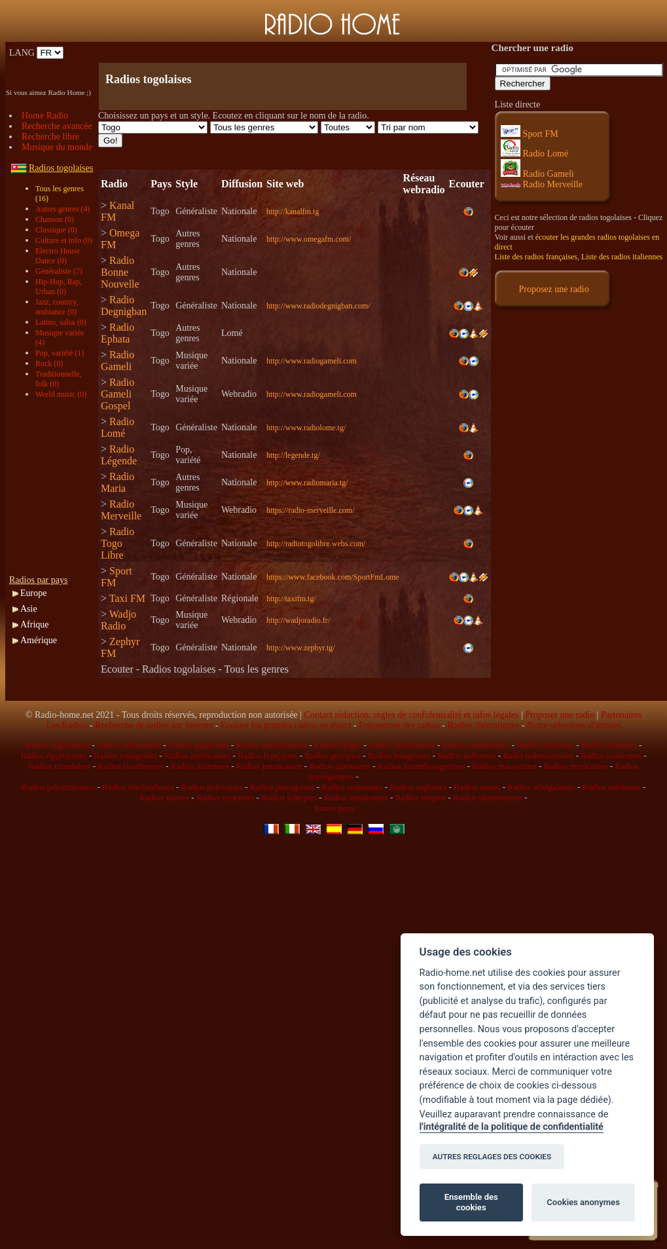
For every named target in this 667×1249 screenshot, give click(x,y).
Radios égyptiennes (53, 755)
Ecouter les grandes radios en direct (286, 725)
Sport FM (529, 134)
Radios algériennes (58, 745)
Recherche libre (50, 136)
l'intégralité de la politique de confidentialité (512, 1126)
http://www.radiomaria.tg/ (307, 482)
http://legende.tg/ (293, 455)
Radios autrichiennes (271, 745)
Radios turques (420, 797)
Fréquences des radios (399, 725)
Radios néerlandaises (137, 787)
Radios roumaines (352, 787)
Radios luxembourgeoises (421, 766)
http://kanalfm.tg (292, 211)
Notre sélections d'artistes (574, 725)
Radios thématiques (483, 725)
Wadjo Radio (118, 619)
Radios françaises (267, 755)
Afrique (34, 624)
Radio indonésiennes (538, 755)
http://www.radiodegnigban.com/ (318, 305)
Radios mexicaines (576, 766)
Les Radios (67, 725)
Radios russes (477, 787)
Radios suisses (164, 797)
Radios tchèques (289, 797)
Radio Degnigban (124, 305)
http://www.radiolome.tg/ (306, 427)
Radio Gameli (117, 360)
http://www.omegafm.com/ (308, 239)
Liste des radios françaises (536, 256)
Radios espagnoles (125, 755)
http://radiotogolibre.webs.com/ (315, 543)
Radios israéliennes (131, 766)
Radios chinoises (545, 745)
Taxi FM (127, 598)
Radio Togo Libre (117, 543)
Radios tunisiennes (356, 797)
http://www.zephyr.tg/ (300, 647)
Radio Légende (119, 454)
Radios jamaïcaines (269, 766)
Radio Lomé (117, 427)
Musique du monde (57, 147)
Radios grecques (332, 755)
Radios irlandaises (59, 766)
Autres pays (334, 808)
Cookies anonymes (583, 1202)
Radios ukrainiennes (487, 797)
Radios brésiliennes (402, 745)
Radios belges (338, 745)
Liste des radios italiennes (621, 256)
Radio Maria (117, 482)
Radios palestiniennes (58, 787)
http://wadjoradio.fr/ (298, 620)
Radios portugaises (282, 787)
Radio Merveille (121, 509)
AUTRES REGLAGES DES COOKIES (492, 1156)
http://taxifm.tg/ (291, 598)
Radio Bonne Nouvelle (120, 272)
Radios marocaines (504, 766)
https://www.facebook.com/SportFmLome (332, 577)
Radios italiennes (200, 766)
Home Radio (45, 116)
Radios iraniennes (611, 755)
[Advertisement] (55, 487)
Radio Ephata (117, 333)
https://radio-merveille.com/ (310, 510)
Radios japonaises (339, 766)
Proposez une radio (553, 289)
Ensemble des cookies (471, 1202)
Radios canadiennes (475, 745)
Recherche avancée (57, 126)
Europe (33, 593)
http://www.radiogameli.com (311, 360)
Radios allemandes (129, 745)
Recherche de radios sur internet (154, 725)
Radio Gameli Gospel (117, 394)
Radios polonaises (212, 787)
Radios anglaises (417, 787)
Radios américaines (197, 755)
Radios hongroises (399, 755)
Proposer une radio (559, 715)
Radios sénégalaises (541, 787)
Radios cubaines (609, 745)
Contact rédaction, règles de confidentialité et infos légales (411, 715)
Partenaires (621, 715)
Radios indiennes (466, 755)
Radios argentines (198, 745)
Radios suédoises (612, 787)
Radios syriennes (225, 797)
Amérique (38, 640)
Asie (28, 609)
